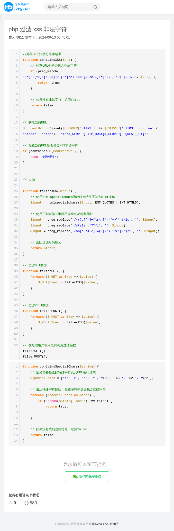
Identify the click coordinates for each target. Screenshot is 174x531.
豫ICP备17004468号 (105, 524)
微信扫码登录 (87, 476)
